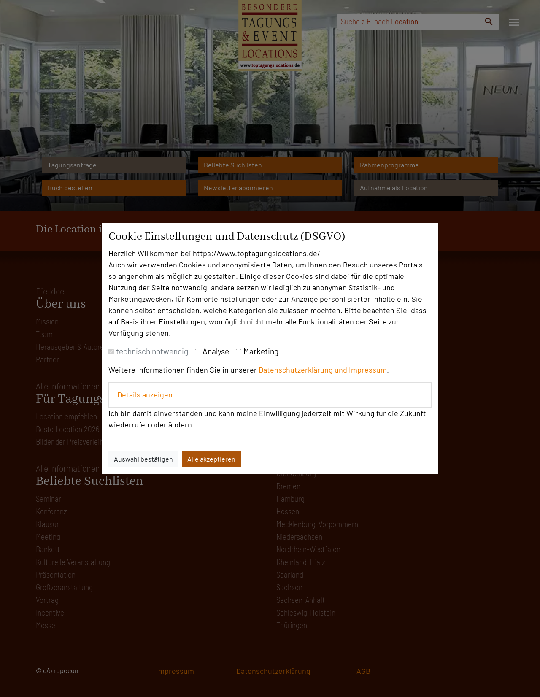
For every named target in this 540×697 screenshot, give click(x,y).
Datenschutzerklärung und (304, 369)
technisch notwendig (152, 351)
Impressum (368, 369)
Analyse (215, 351)
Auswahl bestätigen (143, 459)
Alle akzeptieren (211, 459)
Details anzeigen (145, 394)
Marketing (260, 351)
